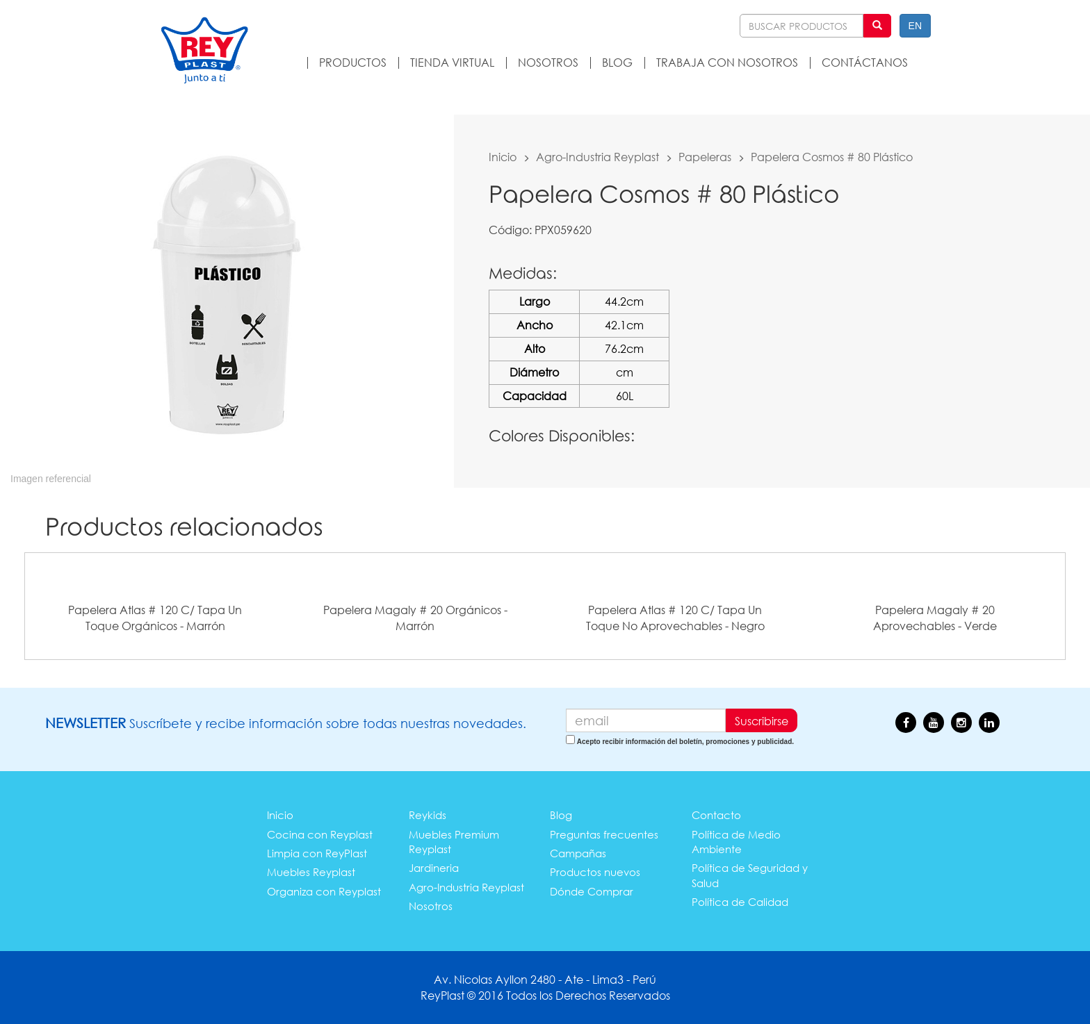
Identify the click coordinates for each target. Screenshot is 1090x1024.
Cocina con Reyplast (320, 834)
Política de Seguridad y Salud (750, 875)
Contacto (716, 815)
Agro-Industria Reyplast (597, 156)
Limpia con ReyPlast (317, 853)
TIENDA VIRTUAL (452, 62)
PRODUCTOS (353, 62)
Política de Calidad (740, 902)
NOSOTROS (548, 62)
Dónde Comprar (591, 891)
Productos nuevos (595, 872)
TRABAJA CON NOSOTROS (727, 62)
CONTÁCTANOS (865, 62)
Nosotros (431, 906)
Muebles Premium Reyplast (454, 841)
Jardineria (434, 868)
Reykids (427, 815)
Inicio (502, 156)
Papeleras (704, 156)
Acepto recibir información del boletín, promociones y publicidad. (685, 741)
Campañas (578, 853)
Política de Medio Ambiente (736, 841)
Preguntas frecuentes (604, 834)
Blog (561, 815)
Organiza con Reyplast (324, 891)
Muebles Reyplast (311, 872)
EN (915, 25)
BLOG (617, 62)
